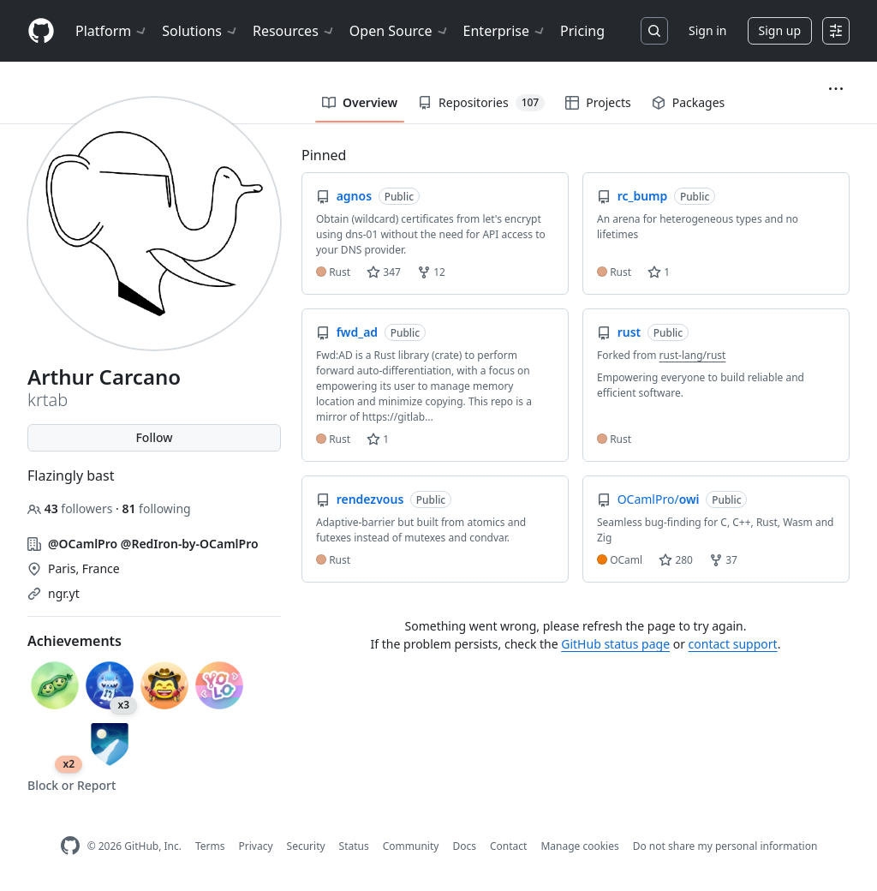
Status (354, 846)
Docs (464, 846)
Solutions (200, 30)
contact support (733, 644)
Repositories (481, 102)
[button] (836, 89)
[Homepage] (41, 31)
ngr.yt (64, 593)
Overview (359, 102)
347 (384, 272)
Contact (508, 846)
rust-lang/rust (692, 355)
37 (723, 560)
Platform (111, 30)
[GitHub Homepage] (70, 846)
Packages (688, 102)
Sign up (780, 30)
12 (431, 272)
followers (71, 508)
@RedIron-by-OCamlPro (190, 543)
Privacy (256, 846)
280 (676, 560)
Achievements (74, 640)
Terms (210, 846)
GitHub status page (615, 644)
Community (411, 846)
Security (306, 846)
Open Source (399, 30)
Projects (597, 102)
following (156, 508)
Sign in (707, 30)
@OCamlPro (82, 543)
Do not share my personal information (725, 846)
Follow (153, 437)
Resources (294, 30)
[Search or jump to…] (654, 31)
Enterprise (504, 30)
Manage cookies (579, 846)
